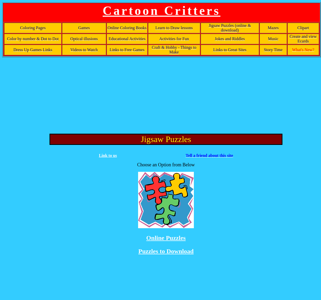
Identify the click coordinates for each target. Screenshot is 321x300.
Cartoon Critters (161, 10)
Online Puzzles (166, 237)
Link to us (108, 155)
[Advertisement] (161, 94)
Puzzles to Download (166, 251)
